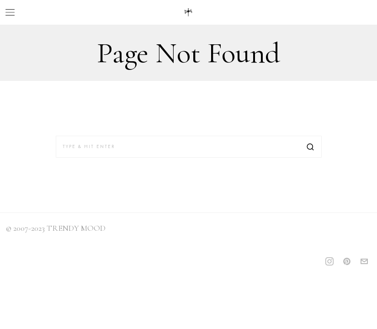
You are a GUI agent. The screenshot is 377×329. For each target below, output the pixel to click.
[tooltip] (329, 261)
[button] (311, 147)
